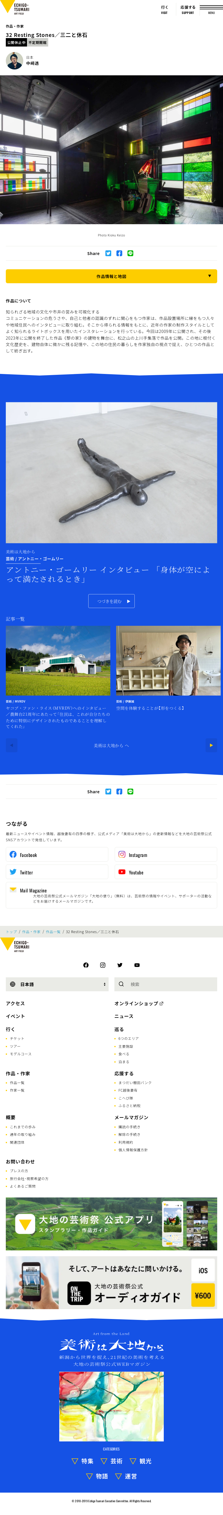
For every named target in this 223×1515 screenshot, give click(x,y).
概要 (11, 1117)
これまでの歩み (23, 1126)
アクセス (15, 1003)
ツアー (15, 1046)
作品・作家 (15, 26)
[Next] (211, 745)
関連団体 (17, 1142)
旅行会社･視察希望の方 (29, 1178)
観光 (146, 1461)
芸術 (117, 1461)
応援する (124, 1073)
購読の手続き (129, 1126)
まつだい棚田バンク (135, 1082)
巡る (119, 1029)
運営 (131, 1476)
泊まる (124, 1061)
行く (11, 1029)
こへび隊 (125, 1097)
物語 (102, 1476)
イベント (15, 1016)
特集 (88, 1461)
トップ (11, 931)
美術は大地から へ (111, 745)
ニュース (124, 1016)
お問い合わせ (20, 1161)
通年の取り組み (23, 1134)
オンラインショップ (136, 1003)
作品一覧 (53, 931)
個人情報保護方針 (133, 1149)
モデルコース (21, 1053)
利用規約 (125, 1142)
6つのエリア (128, 1038)
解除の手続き (129, 1134)
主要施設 (125, 1046)
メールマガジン (131, 1117)
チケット (17, 1038)
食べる (124, 1053)
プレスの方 (19, 1170)
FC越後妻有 (128, 1090)
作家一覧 (17, 1090)
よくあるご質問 (23, 1186)
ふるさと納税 (129, 1105)
